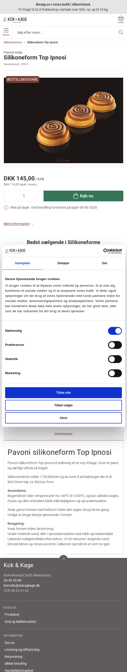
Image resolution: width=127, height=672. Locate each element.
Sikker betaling (16, 626)
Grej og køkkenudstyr (20, 584)
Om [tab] (104, 263)
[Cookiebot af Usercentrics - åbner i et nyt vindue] (100, 251)
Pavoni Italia (13, 52)
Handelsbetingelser (19, 633)
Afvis (63, 418)
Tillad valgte (63, 405)
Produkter (12, 577)
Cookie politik (15, 640)
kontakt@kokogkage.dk (22, 548)
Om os (9, 605)
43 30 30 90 (12, 543)
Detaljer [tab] (64, 263)
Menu (6, 32)
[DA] (15, 20)
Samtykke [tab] (22, 263)
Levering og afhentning (22, 612)
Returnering (13, 619)
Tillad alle (63, 392)
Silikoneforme (13, 42)
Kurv (121, 20)
